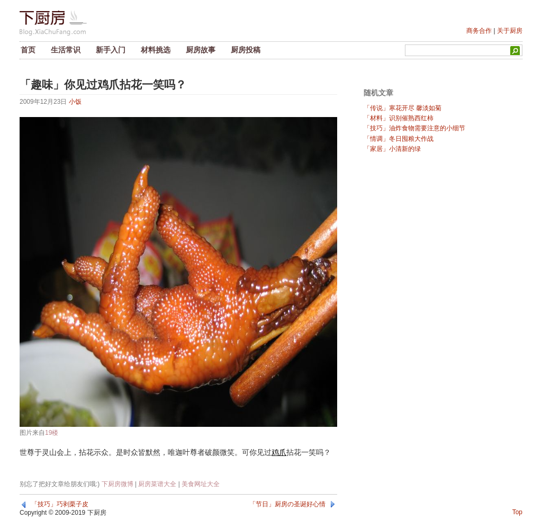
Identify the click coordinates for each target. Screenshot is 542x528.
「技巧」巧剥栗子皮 (59, 504)
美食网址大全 (201, 484)
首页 (28, 50)
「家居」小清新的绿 (392, 149)
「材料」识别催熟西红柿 (398, 118)
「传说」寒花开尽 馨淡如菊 (402, 108)
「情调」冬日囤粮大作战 (398, 138)
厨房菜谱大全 (157, 484)
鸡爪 (279, 452)
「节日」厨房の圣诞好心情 (287, 504)
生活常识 (65, 50)
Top (517, 512)
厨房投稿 (245, 50)
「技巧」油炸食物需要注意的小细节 (414, 128)
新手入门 (110, 50)
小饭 (75, 101)
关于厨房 (509, 30)
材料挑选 (155, 50)
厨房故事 (200, 50)
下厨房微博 (117, 484)
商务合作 (479, 30)
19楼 (51, 432)
